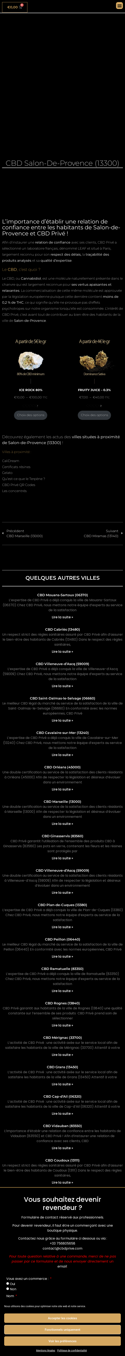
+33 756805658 (62, 1243)
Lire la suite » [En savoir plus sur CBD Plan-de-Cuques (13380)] (62, 927)
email (62, 1266)
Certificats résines (16, 467)
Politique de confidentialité (72, 1350)
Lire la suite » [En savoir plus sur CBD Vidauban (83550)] (62, 1148)
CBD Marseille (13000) (62, 802)
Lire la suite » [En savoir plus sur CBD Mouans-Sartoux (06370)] (62, 617)
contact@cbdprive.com (62, 1248)
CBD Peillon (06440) (62, 939)
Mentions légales (45, 1350)
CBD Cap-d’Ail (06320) (62, 1096)
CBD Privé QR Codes (18, 485)
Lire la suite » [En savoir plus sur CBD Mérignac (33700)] (62, 1054)
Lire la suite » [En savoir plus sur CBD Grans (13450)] (62, 1084)
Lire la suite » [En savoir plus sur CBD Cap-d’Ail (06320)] (62, 1113)
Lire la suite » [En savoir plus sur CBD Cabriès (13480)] (62, 651)
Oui (12, 1284)
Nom (10, 1296)
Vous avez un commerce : (27, 1278)
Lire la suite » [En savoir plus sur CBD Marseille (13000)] (62, 823)
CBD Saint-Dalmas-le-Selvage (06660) (62, 698)
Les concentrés (14, 491)
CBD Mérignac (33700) (62, 1038)
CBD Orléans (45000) (62, 767)
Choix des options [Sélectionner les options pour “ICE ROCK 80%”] (30, 415)
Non (13, 1289)
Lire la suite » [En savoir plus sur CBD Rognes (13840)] (62, 1025)
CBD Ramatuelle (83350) (62, 969)
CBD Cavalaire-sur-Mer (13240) (62, 733)
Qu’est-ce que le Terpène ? (23, 479)
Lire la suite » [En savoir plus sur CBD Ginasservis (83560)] (62, 858)
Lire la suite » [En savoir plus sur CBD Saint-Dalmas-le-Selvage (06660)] (62, 720)
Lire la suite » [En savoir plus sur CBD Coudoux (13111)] (62, 1182)
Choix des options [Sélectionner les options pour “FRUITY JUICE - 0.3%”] (94, 415)
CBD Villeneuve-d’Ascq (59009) (62, 664)
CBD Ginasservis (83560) (62, 836)
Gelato (7, 473)
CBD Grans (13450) (62, 1067)
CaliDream (10, 461)
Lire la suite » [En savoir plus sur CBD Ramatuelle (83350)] (62, 991)
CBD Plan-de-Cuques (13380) (62, 905)
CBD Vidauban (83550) (62, 1126)
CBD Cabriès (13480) (62, 629)
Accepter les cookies (62, 1318)
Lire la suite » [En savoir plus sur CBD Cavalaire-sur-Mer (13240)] (62, 754)
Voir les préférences (62, 1341)
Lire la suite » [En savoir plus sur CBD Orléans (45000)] (62, 789)
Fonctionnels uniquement (62, 1330)
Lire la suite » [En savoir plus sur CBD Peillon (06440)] (62, 956)
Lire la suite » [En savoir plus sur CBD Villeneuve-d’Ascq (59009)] (62, 686)
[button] (119, 5)
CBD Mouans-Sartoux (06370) (62, 595)
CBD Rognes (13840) (62, 1003)
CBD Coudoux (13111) (62, 1160)
